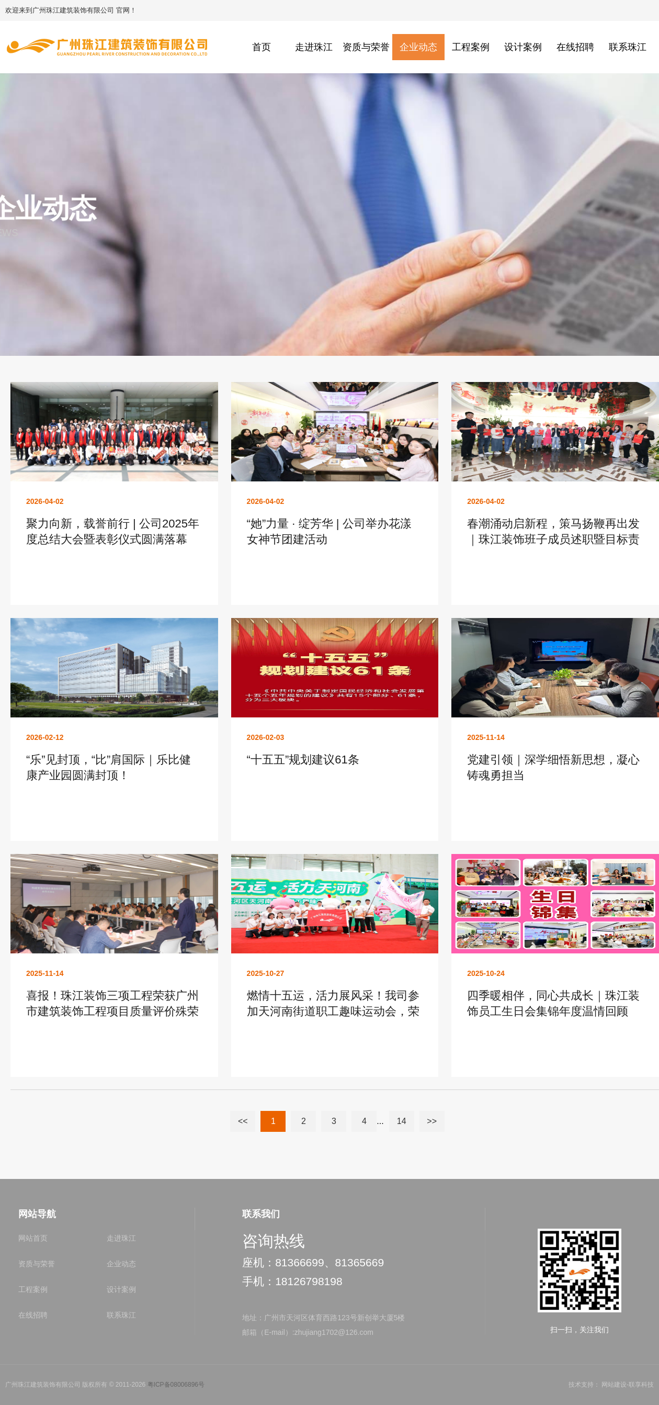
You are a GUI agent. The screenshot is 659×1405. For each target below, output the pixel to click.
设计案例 (523, 47)
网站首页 (33, 1238)
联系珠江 (627, 47)
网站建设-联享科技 (627, 1384)
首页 (261, 47)
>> (432, 1121)
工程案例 (471, 47)
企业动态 (418, 47)
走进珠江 (314, 47)
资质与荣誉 (366, 47)
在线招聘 (575, 47)
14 (401, 1121)
